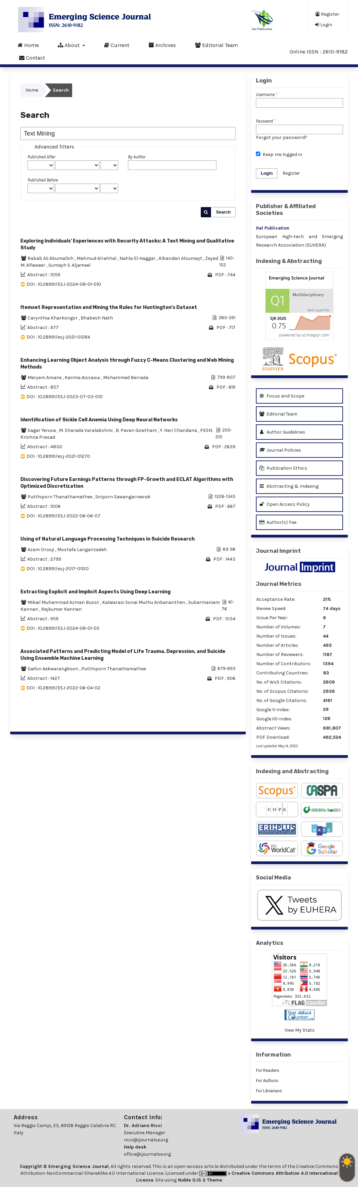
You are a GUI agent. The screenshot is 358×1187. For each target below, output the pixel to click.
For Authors (267, 1080)
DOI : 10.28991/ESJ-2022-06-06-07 (63, 516)
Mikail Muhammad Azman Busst (64, 602)
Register (327, 14)
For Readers (267, 1070)
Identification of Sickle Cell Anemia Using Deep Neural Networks (99, 420)
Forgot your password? (281, 137)
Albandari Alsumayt (181, 258)
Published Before (43, 180)
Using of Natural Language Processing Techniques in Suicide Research (107, 539)
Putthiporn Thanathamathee (60, 497)
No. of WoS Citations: (279, 682)
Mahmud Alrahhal (97, 258)
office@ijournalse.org (147, 1154)
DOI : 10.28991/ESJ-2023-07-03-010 (65, 397)
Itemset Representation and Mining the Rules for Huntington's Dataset (108, 307)
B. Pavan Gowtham (137, 430)
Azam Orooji (41, 549)
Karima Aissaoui (83, 377)
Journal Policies (280, 450)
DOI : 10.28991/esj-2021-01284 (58, 337)
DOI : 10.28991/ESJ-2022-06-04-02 (63, 688)
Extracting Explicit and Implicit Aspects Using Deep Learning (95, 592)
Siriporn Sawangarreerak (122, 497)
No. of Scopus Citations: (282, 691)
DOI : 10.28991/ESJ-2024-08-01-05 (63, 628)
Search (223, 212)
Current (116, 45)
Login (323, 24)
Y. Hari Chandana (179, 430)
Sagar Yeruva (42, 430)
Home (28, 45)
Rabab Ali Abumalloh (51, 258)
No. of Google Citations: (281, 700)
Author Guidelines (282, 432)
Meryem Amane (45, 377)
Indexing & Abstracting (289, 261)
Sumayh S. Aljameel (69, 265)
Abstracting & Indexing (289, 486)
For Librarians (269, 1090)
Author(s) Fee (277, 522)
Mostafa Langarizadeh (82, 549)
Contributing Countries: (282, 673)
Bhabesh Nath (97, 318)
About (69, 45)
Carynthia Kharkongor (53, 318)
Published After (41, 156)
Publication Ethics (283, 468)
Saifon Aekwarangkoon (53, 669)
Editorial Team (216, 45)
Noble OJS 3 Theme (199, 1180)
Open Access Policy (284, 504)
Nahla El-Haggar (138, 258)
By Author (136, 156)
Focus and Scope (281, 396)
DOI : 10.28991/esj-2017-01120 (58, 569)
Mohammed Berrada (125, 377)
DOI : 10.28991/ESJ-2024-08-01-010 (64, 284)
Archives (162, 45)
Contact (32, 57)
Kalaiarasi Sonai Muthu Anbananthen (144, 602)
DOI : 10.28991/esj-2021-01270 (58, 456)
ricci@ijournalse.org (146, 1140)
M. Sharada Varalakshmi (86, 430)
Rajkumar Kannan (61, 609)
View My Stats (299, 1030)
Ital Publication (272, 228)
